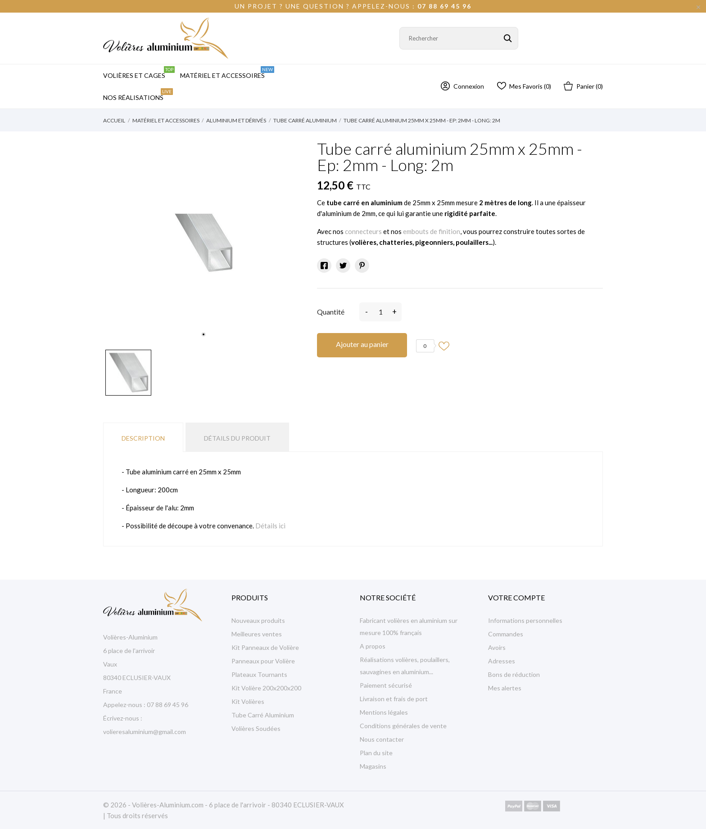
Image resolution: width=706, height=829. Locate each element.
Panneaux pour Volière (263, 661)
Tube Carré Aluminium (262, 715)
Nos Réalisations (138, 94)
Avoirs (497, 647)
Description (143, 438)
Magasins (373, 766)
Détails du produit (237, 438)
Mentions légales (384, 712)
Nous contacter (382, 739)
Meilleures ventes (256, 634)
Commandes (505, 634)
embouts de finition (431, 231)
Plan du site (376, 753)
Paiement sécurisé (386, 685)
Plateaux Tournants (259, 674)
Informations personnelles (525, 620)
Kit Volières (247, 701)
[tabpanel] (203, 243)
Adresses (501, 661)
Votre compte (516, 597)
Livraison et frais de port (394, 699)
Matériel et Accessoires (227, 72)
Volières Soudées (256, 728)
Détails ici (270, 526)
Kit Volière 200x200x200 (266, 688)
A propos (372, 646)
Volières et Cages (139, 72)
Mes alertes (504, 688)
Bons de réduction (514, 674)
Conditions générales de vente (403, 726)
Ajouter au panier (362, 344)
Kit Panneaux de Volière (265, 647)
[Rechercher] (458, 38)
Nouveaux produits (258, 620)
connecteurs (363, 231)
